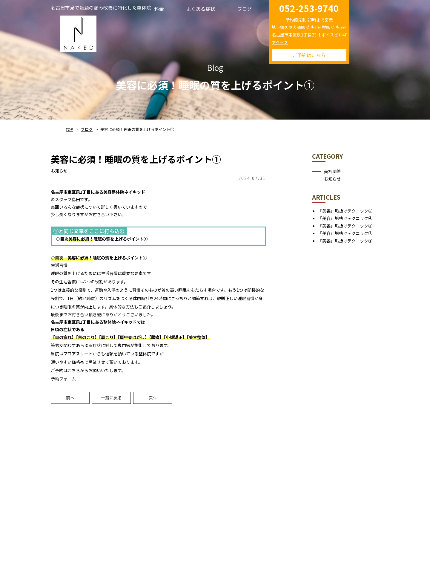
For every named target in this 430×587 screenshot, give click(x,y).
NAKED (78, 32)
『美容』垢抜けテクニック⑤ (345, 211)
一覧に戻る (111, 397)
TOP (69, 129)
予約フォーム (63, 379)
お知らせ (332, 179)
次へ (152, 397)
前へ (70, 397)
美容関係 (332, 171)
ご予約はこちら (309, 55)
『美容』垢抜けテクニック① (345, 241)
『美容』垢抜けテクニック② (345, 233)
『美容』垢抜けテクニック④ (345, 218)
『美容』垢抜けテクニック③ (345, 226)
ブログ (87, 129)
